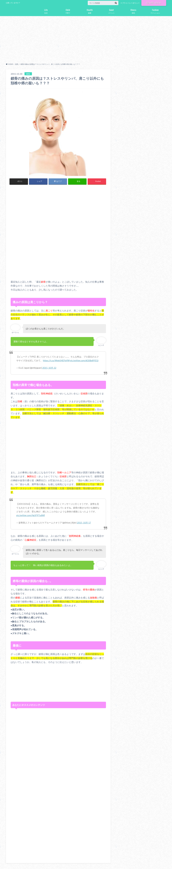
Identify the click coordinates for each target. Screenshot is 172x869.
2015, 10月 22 (49, 367)
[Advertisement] (86, 38)
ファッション (155, 11)
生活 (46, 11)
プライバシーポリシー (131, 3)
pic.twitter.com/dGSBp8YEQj (84, 360)
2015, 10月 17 (84, 522)
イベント (111, 11)
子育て (68, 11)
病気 (133, 11)
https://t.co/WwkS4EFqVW (56, 360)
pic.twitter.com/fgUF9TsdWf (30, 515)
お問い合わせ (153, 3)
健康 (90, 11)
